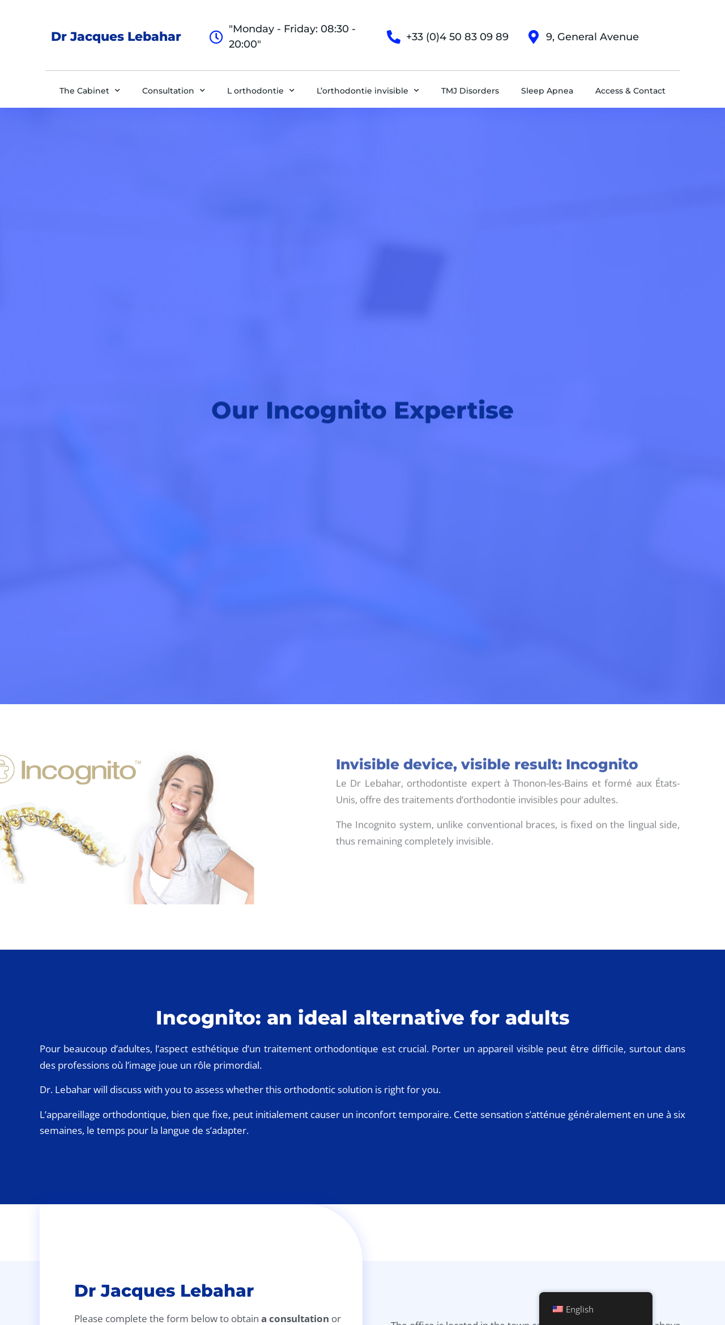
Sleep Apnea (547, 91)
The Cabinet (89, 90)
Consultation (173, 90)
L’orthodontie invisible (368, 90)
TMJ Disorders (470, 91)
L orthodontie (261, 90)
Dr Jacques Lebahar (116, 36)
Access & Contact (630, 91)
